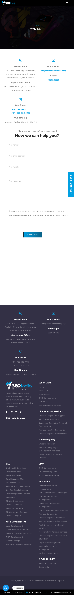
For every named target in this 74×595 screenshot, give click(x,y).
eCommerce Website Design (18, 544)
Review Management (48, 553)
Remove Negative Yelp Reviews (53, 433)
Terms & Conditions (47, 563)
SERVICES (43, 402)
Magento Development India (18, 533)
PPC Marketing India (48, 472)
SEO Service (44, 394)
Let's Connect (71, 184)
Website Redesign (47, 444)
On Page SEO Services (16, 468)
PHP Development (14, 537)
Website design (13, 541)
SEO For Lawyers (13, 516)
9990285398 (53, 80)
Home (37, 25)
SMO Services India (47, 398)
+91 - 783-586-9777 (20, 109)
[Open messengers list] (6, 588)
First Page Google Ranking (18, 486)
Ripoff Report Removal (49, 419)
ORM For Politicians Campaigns (53, 493)
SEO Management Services (18, 494)
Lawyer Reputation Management (53, 510)
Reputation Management (50, 542)
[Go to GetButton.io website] (6, 592)
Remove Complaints (48, 514)
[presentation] (24, 227)
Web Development (14, 526)
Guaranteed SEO (13, 483)
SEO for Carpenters (14, 508)
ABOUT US (43, 391)
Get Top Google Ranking (17, 490)
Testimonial (44, 567)
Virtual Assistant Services (50, 405)
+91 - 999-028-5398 (21, 113)
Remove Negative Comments (52, 430)
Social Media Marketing (49, 475)
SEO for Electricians (15, 501)
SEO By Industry (13, 472)
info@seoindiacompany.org (53, 71)
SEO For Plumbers (14, 505)
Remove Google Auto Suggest (52, 416)
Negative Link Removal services (53, 532)
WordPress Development (17, 530)
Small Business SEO (15, 479)
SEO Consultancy (13, 475)
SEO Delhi (10, 497)
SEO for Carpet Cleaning (16, 512)
